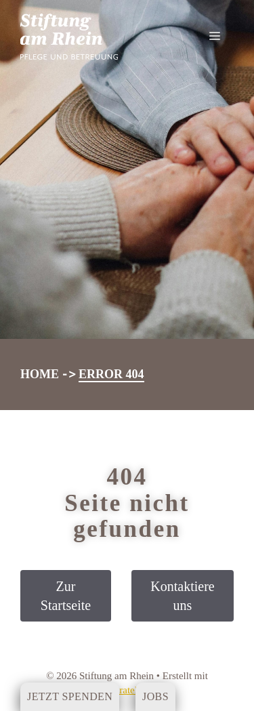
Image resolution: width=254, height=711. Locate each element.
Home (39, 374)
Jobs (155, 696)
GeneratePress (127, 690)
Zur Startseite (66, 596)
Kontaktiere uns (182, 596)
